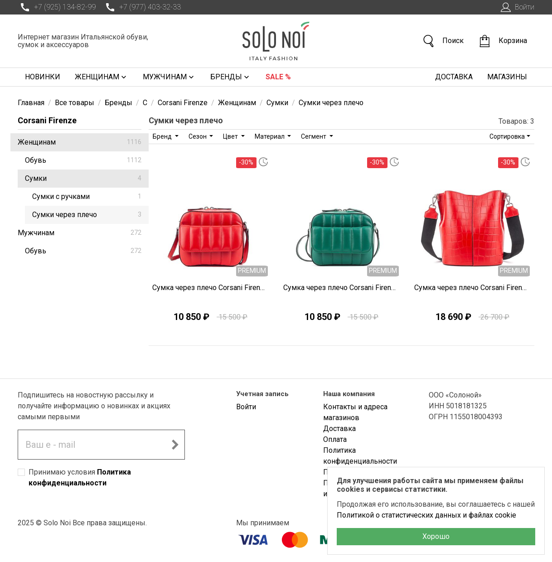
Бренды (230, 77)
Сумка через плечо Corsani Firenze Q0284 (210, 287)
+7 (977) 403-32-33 (142, 7)
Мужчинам (169, 77)
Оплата (335, 439)
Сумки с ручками (86, 196)
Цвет (231, 136)
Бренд (163, 136)
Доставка (454, 77)
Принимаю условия (80, 477)
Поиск (443, 41)
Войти (516, 7)
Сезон (198, 136)
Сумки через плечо (86, 214)
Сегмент (314, 136)
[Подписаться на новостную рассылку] (174, 444)
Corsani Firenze (47, 120)
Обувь (83, 160)
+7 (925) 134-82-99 (57, 7)
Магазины (507, 77)
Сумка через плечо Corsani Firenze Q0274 (472, 287)
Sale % (278, 77)
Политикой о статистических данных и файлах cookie (426, 515)
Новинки (42, 77)
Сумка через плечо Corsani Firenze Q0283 (341, 287)
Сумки (83, 178)
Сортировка (507, 136)
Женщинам (101, 77)
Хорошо (436, 536)
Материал (270, 136)
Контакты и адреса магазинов (355, 412)
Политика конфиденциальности (360, 455)
